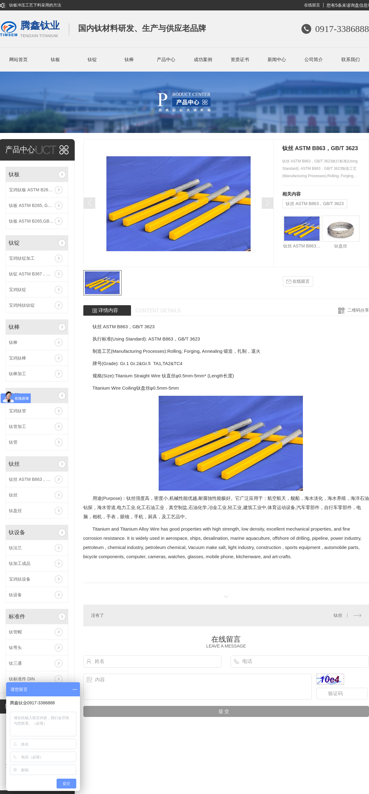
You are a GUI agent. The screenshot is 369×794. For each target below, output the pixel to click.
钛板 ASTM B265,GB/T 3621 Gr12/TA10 (37, 221)
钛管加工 (17, 426)
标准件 (17, 616)
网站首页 (18, 59)
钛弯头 (15, 647)
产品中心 (166, 59)
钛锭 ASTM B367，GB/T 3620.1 (37, 273)
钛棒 (129, 59)
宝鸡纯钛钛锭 (22, 305)
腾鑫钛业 (40, 29)
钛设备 (17, 532)
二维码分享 (358, 310)
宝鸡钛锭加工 (22, 258)
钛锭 (92, 59)
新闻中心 (277, 59)
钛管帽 (15, 631)
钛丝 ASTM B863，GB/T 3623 (37, 479)
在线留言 (312, 5)
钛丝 (14, 464)
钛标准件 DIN (22, 678)
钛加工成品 (19, 563)
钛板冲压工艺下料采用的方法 (35, 5)
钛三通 (15, 663)
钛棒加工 (17, 373)
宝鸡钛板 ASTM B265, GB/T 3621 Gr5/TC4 (37, 189)
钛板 (55, 59)
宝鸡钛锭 (17, 289)
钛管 (13, 442)
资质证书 (240, 59)
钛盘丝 (15, 510)
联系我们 (350, 59)
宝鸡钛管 (17, 410)
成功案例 (203, 59)
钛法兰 (15, 547)
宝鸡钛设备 (19, 579)
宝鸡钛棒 (17, 358)
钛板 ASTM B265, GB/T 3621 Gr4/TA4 (37, 205)
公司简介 (313, 59)
